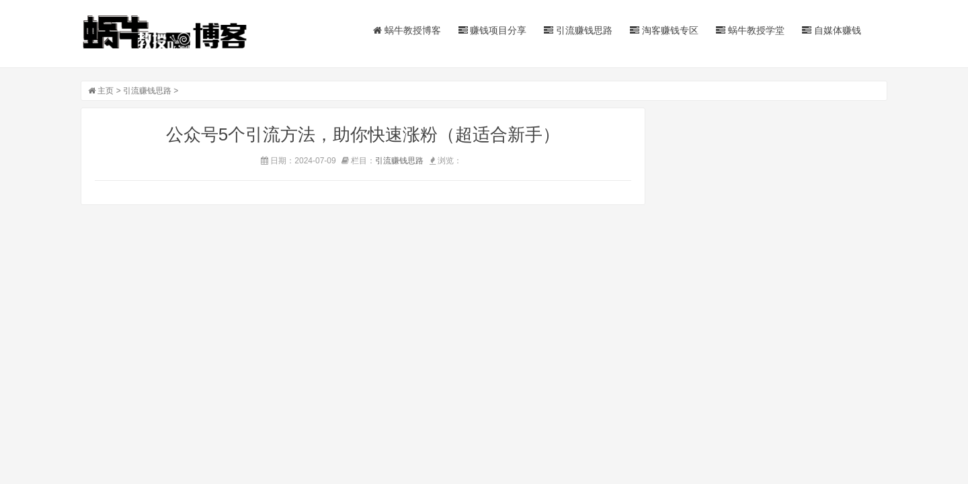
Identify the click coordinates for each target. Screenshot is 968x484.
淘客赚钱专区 (664, 30)
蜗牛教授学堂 (750, 30)
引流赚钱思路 (578, 30)
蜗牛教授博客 (407, 30)
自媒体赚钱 (831, 30)
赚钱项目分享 (492, 30)
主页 (105, 90)
